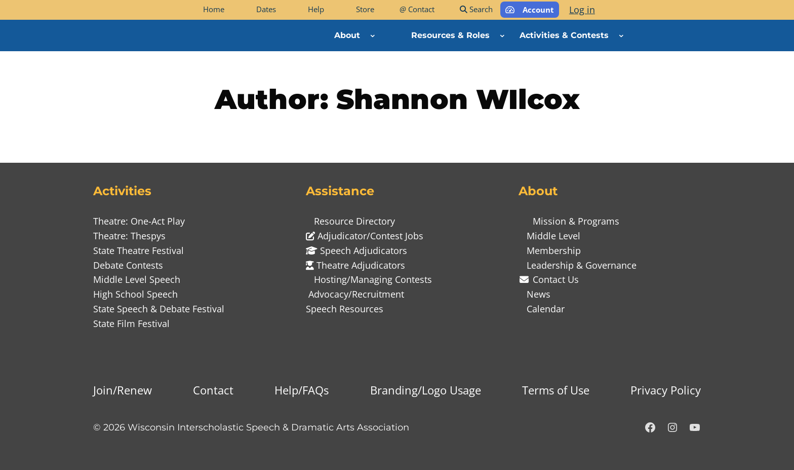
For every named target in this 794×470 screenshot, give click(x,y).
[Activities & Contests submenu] (621, 35)
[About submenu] (372, 35)
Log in (582, 10)
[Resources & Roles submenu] (502, 35)
